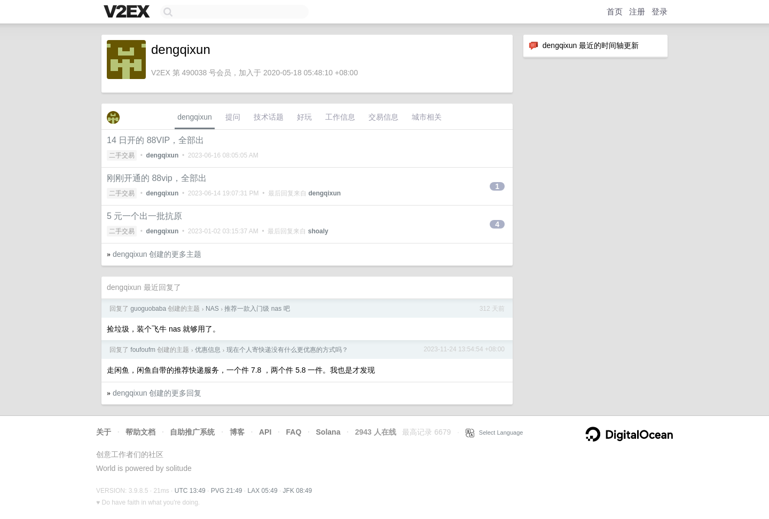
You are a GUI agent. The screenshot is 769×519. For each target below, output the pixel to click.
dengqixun (194, 117)
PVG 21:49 (226, 490)
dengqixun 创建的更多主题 (157, 254)
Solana (328, 432)
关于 (103, 432)
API (265, 432)
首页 (615, 11)
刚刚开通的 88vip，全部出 (157, 178)
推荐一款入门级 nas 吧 (256, 308)
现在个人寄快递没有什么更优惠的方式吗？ (287, 349)
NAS (212, 308)
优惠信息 (208, 349)
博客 (237, 432)
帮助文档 (140, 432)
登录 (660, 11)
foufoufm (142, 349)
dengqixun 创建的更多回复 (157, 393)
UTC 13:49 (190, 490)
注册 (637, 11)
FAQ (294, 432)
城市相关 (427, 117)
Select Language (494, 432)
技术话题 (269, 117)
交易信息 (383, 117)
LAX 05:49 (263, 490)
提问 (232, 117)
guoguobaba (148, 308)
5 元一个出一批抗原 (144, 216)
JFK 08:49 (297, 490)
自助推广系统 (192, 432)
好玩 (304, 117)
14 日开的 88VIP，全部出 (155, 140)
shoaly (318, 231)
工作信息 (340, 117)
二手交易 (122, 155)
